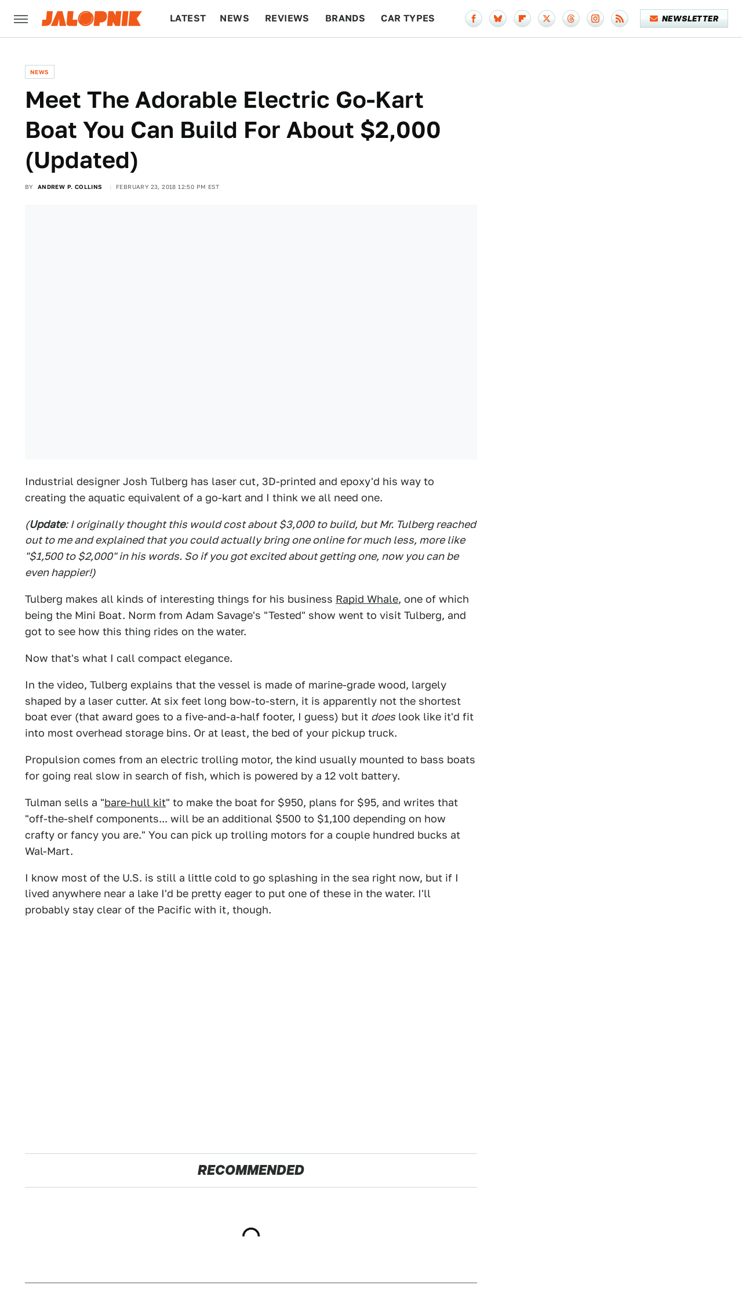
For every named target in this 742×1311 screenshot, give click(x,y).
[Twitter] (546, 18)
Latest (188, 18)
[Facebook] (473, 18)
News (234, 18)
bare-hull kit (135, 802)
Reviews (287, 18)
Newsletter (684, 18)
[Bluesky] (498, 18)
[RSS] (619, 18)
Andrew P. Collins (70, 186)
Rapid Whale (367, 599)
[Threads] (571, 18)
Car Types (408, 18)
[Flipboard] (522, 18)
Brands (345, 18)
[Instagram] (595, 18)
